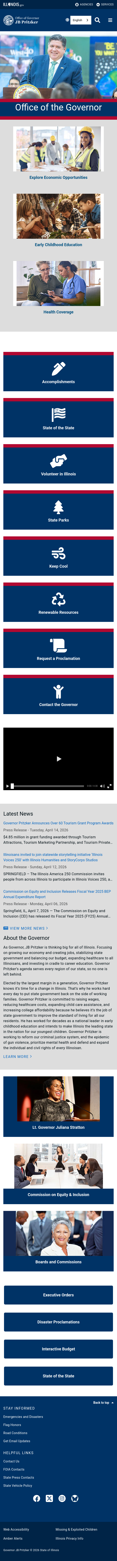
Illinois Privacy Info (69, 1538)
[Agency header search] (97, 20)
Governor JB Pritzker (16, 1550)
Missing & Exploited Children (76, 1529)
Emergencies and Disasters (23, 1417)
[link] (36, 1499)
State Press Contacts (18, 1477)
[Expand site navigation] (110, 20)
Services (105, 4)
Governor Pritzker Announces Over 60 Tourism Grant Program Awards (58, 823)
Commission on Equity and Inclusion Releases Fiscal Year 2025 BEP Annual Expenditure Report (57, 894)
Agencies (84, 4)
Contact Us (11, 1461)
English (77, 20)
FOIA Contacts (13, 1469)
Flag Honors (12, 1425)
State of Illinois (49, 1550)
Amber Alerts (13, 1538)
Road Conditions (15, 1433)
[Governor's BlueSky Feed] (74, 1499)
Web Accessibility (16, 1529)
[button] (58, 759)
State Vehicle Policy (17, 1485)
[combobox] (80, 20)
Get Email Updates (16, 1441)
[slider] (12, 786)
